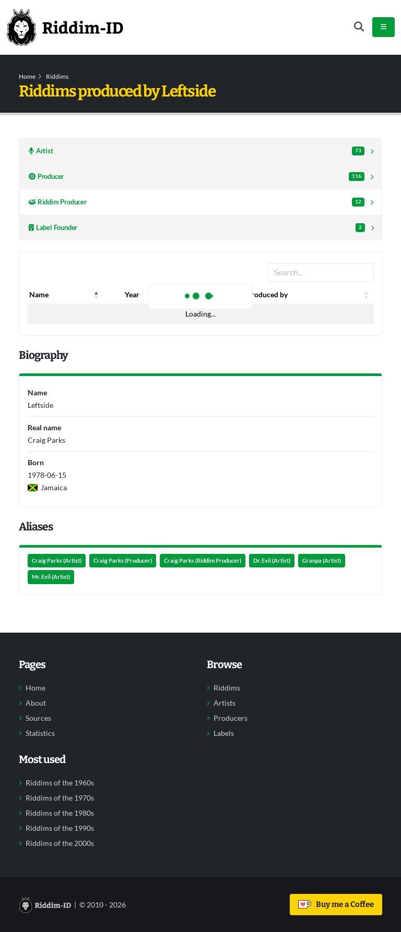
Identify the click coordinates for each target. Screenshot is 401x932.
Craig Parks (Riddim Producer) (202, 561)
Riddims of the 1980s (60, 813)
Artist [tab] (196, 151)
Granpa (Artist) (321, 561)
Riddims (57, 76)
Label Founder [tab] (197, 227)
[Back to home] (64, 27)
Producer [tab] (196, 176)
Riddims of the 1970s (60, 798)
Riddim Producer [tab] (196, 202)
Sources (38, 718)
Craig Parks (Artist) (56, 561)
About (36, 703)
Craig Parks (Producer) (122, 561)
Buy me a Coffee (336, 904)
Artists (224, 703)
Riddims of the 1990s (60, 828)
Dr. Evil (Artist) (271, 561)
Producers (230, 718)
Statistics (40, 733)
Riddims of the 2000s (60, 843)
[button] (96, 294)
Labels (224, 733)
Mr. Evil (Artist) (51, 577)
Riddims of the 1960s (60, 783)
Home (27, 76)
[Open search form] (359, 27)
